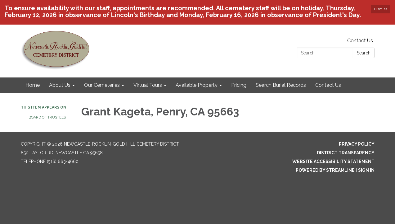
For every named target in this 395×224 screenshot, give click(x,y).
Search (363, 52)
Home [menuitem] (32, 85)
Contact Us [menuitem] (328, 85)
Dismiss (380, 9)
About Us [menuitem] (59, 85)
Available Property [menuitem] (197, 85)
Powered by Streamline (325, 170)
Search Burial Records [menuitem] (281, 85)
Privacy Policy (357, 144)
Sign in (366, 170)
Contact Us (360, 41)
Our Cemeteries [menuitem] (102, 85)
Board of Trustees (47, 117)
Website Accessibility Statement (333, 161)
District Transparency (346, 152)
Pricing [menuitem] (238, 85)
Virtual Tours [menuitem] (147, 85)
